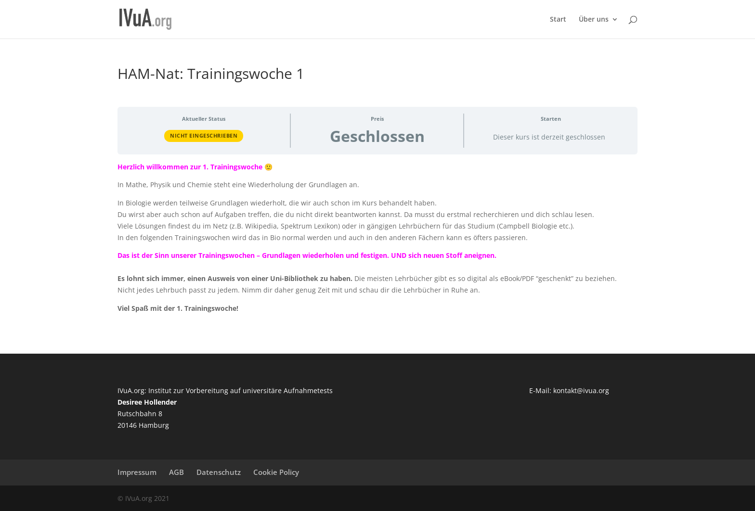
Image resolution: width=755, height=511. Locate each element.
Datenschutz (218, 472)
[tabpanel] (377, 237)
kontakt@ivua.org (581, 390)
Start (558, 20)
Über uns (594, 20)
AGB (176, 472)
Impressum (136, 472)
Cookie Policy (276, 472)
